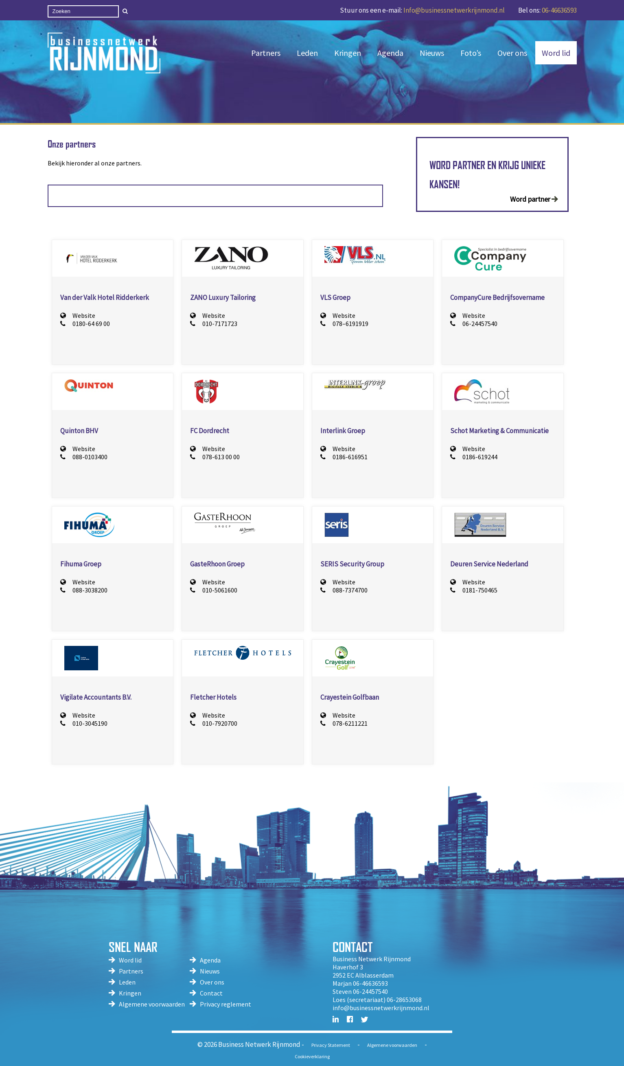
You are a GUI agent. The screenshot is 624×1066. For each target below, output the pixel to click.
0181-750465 (473, 590)
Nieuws (432, 53)
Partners (265, 53)
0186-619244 (473, 457)
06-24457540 (473, 323)
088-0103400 (83, 457)
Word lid (556, 53)
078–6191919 (344, 323)
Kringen (347, 53)
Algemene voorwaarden (152, 1004)
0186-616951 (344, 457)
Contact (211, 993)
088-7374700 (344, 590)
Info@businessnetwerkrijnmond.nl (454, 10)
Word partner (530, 199)
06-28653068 (404, 1000)
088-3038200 (83, 590)
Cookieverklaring (312, 1056)
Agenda (390, 53)
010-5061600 (213, 590)
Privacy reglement (225, 1004)
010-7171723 (213, 323)
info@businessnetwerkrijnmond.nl (381, 1008)
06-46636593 (559, 10)
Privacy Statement (330, 1045)
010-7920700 (213, 723)
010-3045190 (83, 723)
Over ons (512, 53)
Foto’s (470, 53)
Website (77, 315)
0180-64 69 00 (85, 323)
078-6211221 (344, 723)
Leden (307, 53)
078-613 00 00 (215, 457)
